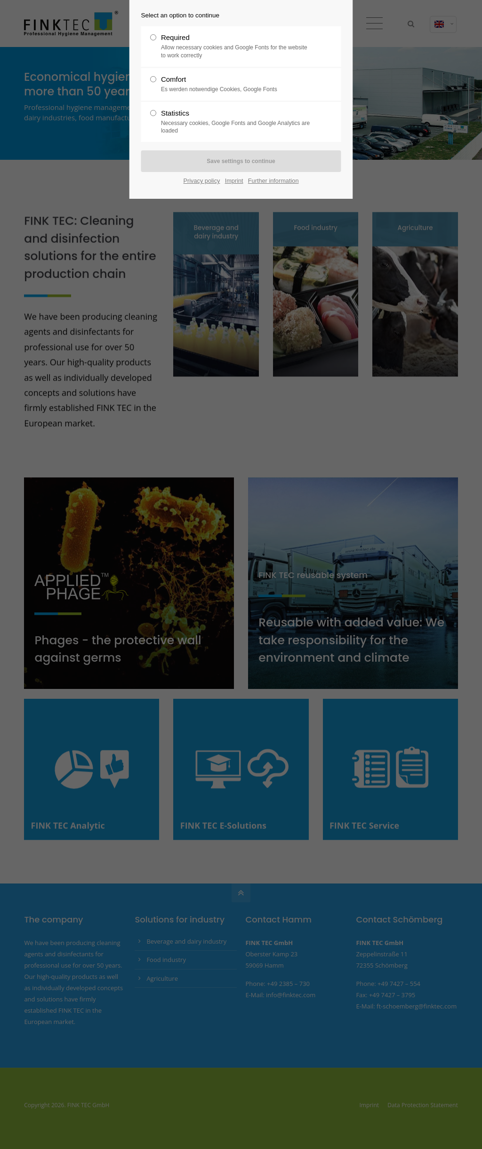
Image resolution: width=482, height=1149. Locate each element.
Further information (273, 180)
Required (237, 46)
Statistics (237, 122)
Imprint (234, 180)
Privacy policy (202, 180)
